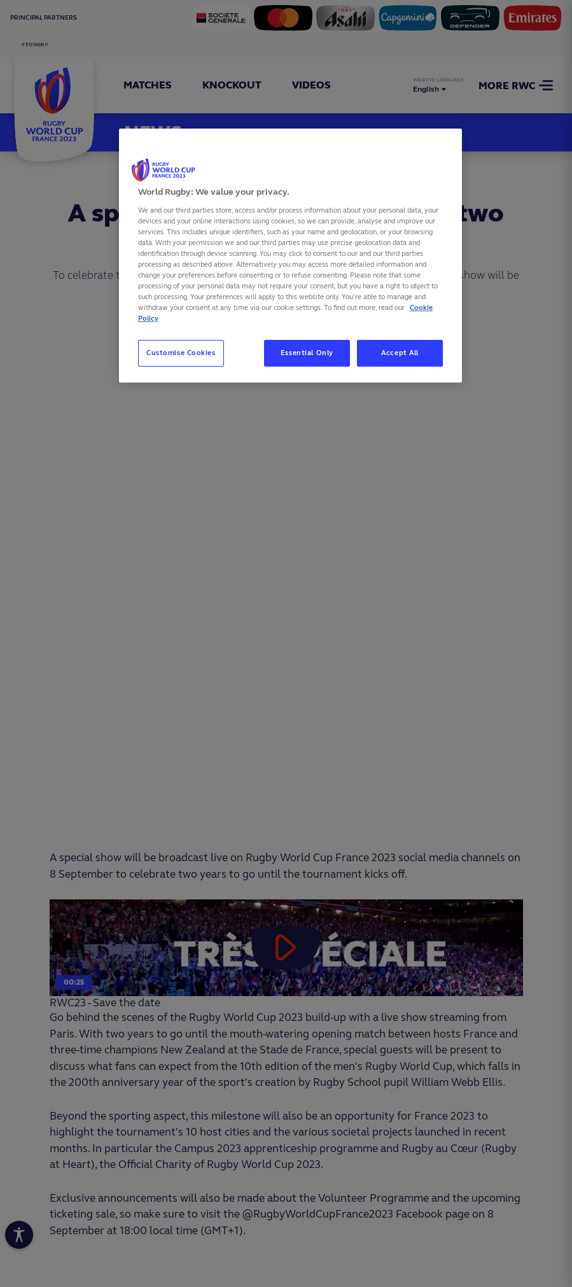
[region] (290, 256)
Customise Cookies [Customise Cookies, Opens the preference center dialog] (181, 352)
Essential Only (307, 352)
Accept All (400, 352)
